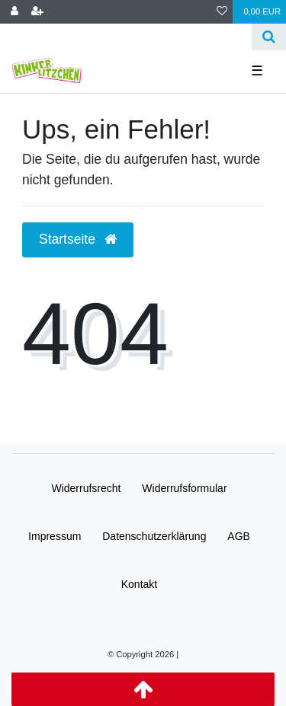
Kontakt (139, 584)
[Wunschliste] (222, 12)
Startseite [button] (78, 239)
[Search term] (126, 37)
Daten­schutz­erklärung (154, 536)
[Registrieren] (37, 12)
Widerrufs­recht (86, 488)
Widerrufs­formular (184, 488)
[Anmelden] (14, 12)
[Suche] (269, 37)
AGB (238, 536)
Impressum (54, 536)
